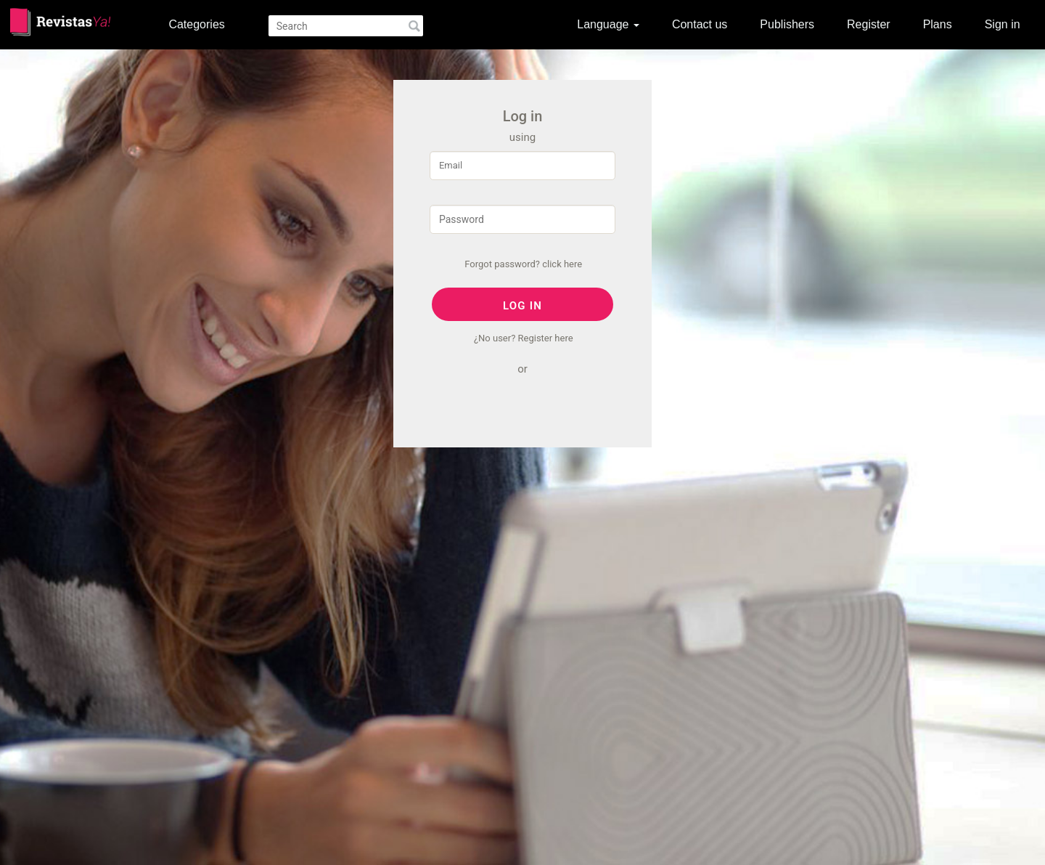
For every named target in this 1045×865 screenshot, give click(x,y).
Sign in (1002, 24)
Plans (937, 24)
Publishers (787, 24)
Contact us (699, 24)
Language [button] (608, 24)
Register (868, 24)
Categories (196, 24)
